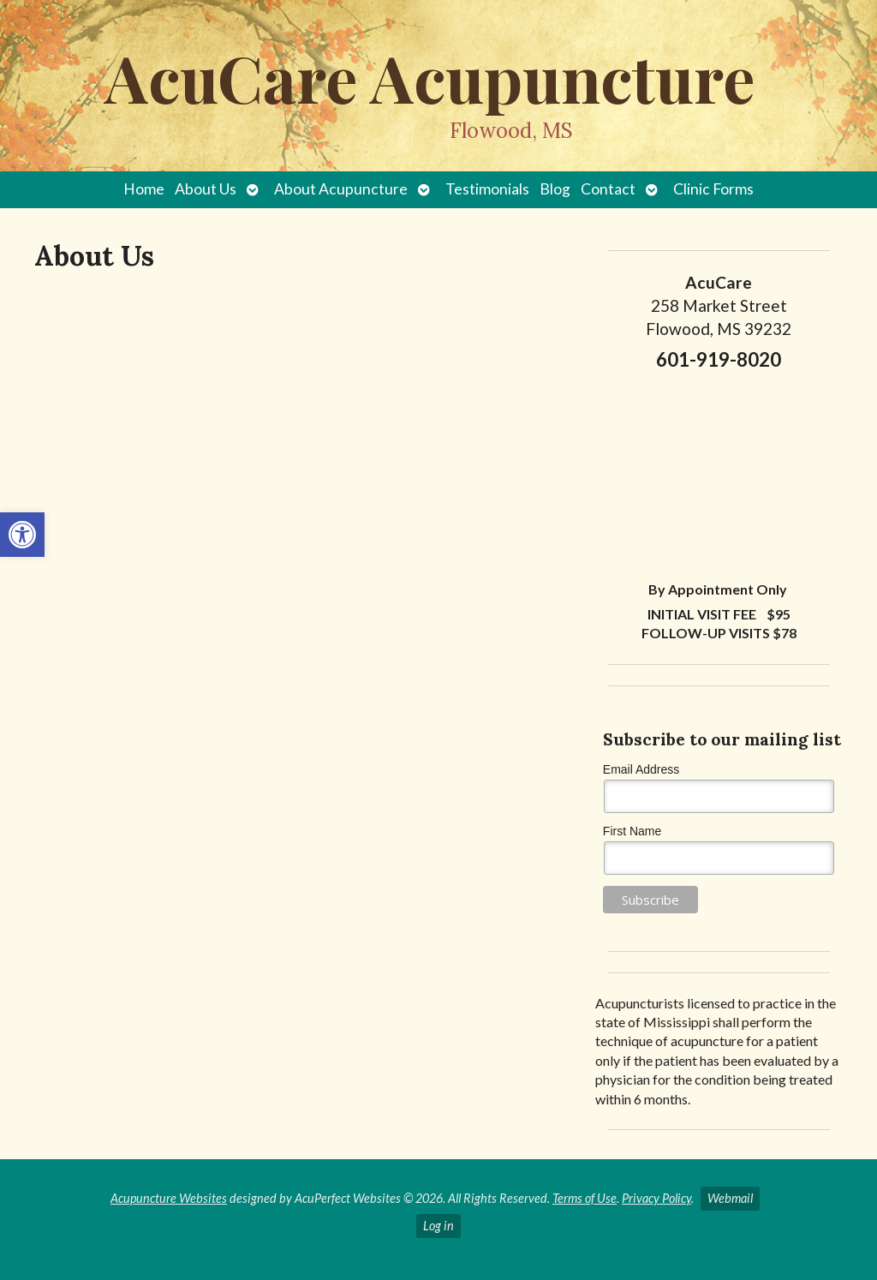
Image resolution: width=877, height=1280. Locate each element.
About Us (205, 189)
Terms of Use (584, 1198)
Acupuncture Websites (168, 1198)
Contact (608, 189)
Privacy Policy (656, 1198)
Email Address (641, 769)
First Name (632, 831)
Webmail (730, 1198)
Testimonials (487, 189)
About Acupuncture (341, 189)
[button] (22, 534)
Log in (438, 1225)
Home (143, 189)
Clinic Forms (713, 189)
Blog (555, 189)
